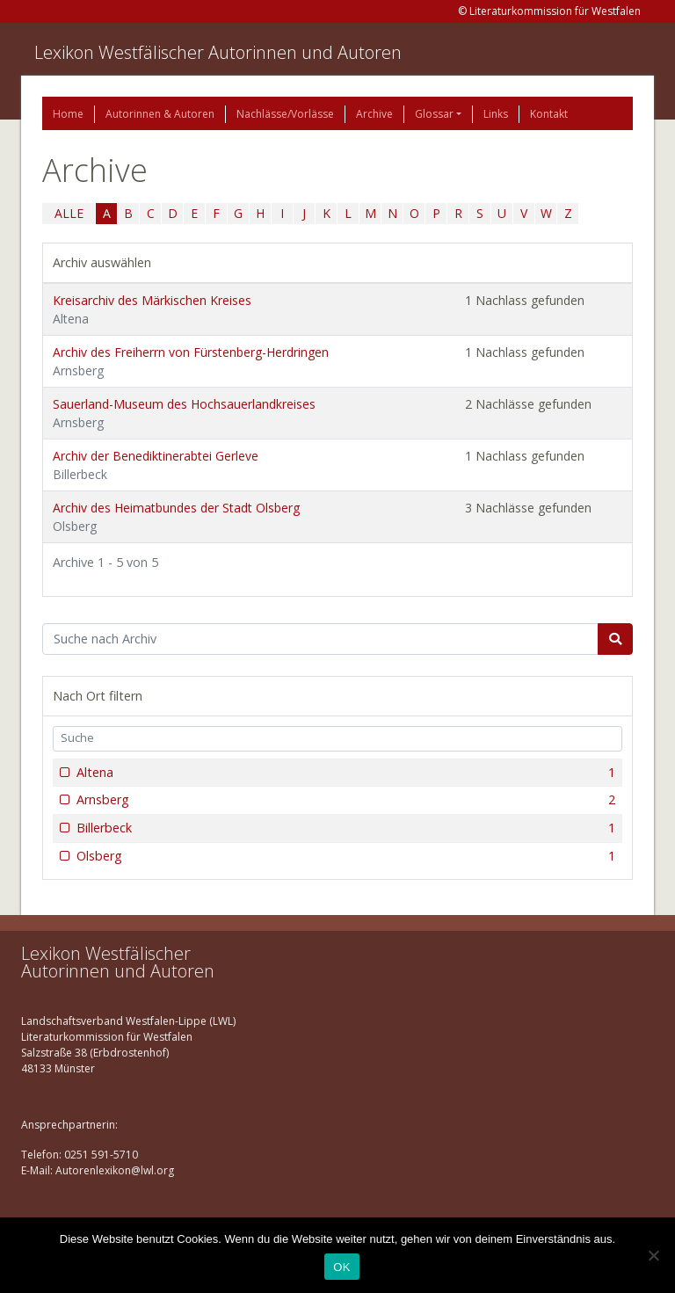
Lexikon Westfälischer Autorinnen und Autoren (218, 52)
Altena (344, 772)
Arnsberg (344, 800)
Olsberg (344, 856)
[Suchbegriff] (320, 639)
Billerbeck (344, 828)
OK (341, 1267)
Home (68, 113)
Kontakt (549, 113)
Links (495, 113)
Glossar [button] (434, 113)
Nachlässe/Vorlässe (285, 113)
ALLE (68, 213)
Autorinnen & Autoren (159, 113)
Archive (374, 113)
